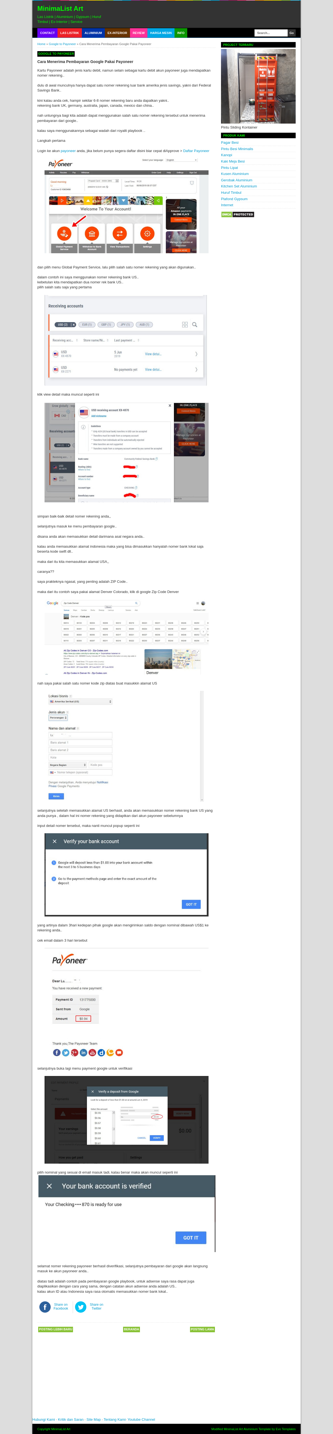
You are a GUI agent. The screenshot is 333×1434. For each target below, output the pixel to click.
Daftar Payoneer (196, 151)
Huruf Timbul (231, 192)
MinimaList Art (60, 8)
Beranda (131, 1329)
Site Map (94, 1419)
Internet (227, 205)
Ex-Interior (117, 33)
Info (180, 33)
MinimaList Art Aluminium (241, 1429)
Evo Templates (286, 1429)
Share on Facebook (61, 1306)
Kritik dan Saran (71, 1419)
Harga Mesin (161, 33)
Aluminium (93, 33)
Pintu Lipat (229, 168)
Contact (47, 33)
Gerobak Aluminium (236, 180)
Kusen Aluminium (235, 174)
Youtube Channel (141, 1419)
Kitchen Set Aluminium (239, 186)
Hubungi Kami (43, 1419)
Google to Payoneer (62, 44)
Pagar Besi (230, 142)
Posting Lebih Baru (55, 1329)
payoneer (68, 151)
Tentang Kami (115, 1419)
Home (41, 44)
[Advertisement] (115, 1376)
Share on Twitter (96, 1306)
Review (139, 33)
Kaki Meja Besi (233, 161)
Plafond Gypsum (234, 199)
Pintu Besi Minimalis (237, 149)
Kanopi (226, 155)
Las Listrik (69, 33)
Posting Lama (202, 1329)
